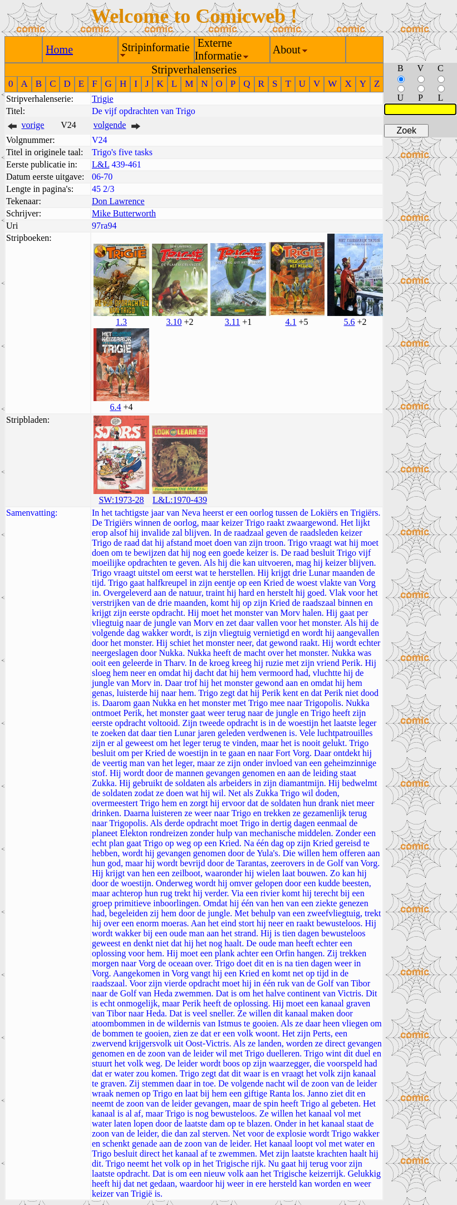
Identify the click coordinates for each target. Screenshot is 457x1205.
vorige (33, 125)
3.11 (232, 322)
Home (59, 49)
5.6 (349, 322)
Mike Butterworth (124, 213)
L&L (100, 164)
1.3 (121, 322)
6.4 (115, 407)
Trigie (103, 98)
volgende (110, 125)
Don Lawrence (118, 201)
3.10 (173, 322)
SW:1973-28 (121, 500)
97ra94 (104, 225)
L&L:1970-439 (180, 500)
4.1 (290, 322)
